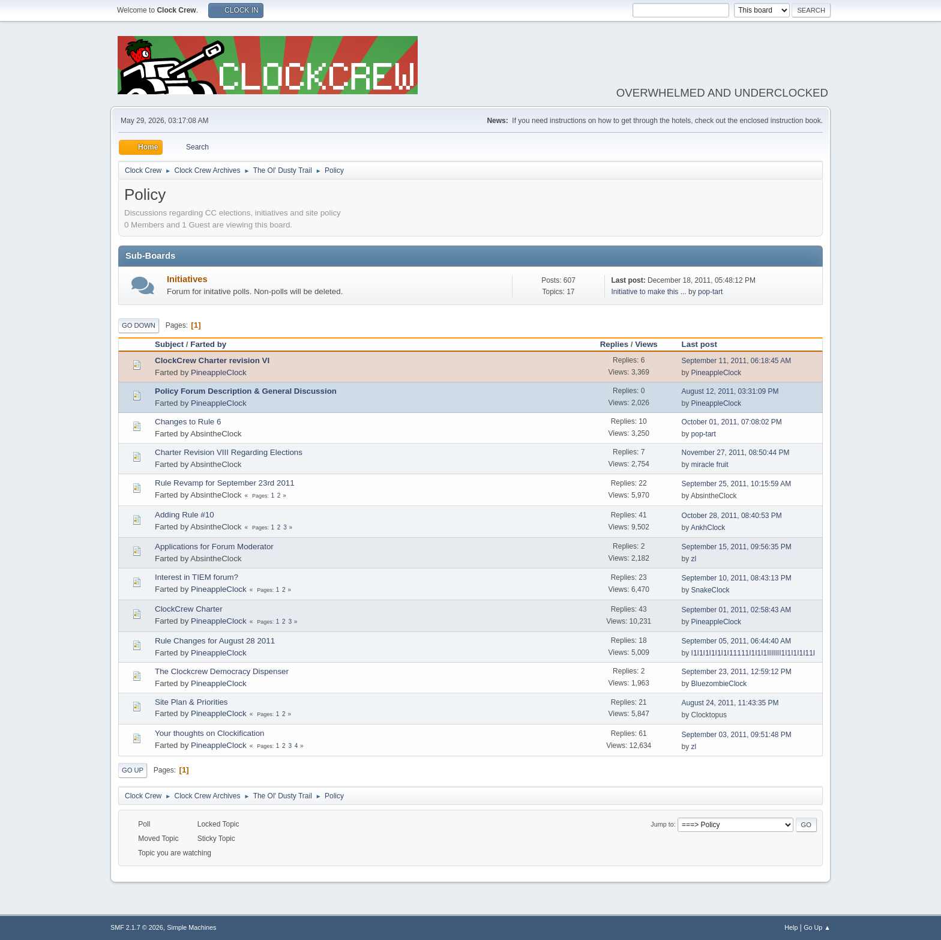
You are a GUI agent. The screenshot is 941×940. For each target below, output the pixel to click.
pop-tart (710, 292)
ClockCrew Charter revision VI (212, 360)
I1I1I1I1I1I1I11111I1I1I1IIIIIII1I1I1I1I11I (753, 653)
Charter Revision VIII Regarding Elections (228, 452)
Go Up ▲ (817, 927)
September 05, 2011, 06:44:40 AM (737, 641)
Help (791, 927)
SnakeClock (710, 590)
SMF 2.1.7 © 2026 (136, 927)
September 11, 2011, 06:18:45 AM (737, 361)
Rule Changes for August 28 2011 (215, 640)
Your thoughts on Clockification (210, 733)
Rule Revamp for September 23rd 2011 (225, 482)
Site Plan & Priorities (191, 702)
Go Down (138, 325)
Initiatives (187, 279)
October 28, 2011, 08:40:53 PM (732, 515)
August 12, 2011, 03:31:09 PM (730, 391)
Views (646, 344)
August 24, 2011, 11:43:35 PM (730, 703)
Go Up (132, 770)
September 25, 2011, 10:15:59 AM (737, 484)
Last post (699, 344)
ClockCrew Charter (189, 608)
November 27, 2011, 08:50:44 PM (736, 452)
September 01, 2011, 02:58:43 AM (737, 610)
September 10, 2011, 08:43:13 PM (737, 578)
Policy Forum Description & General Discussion (246, 391)
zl (694, 559)
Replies (614, 344)
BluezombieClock (719, 683)
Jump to (662, 824)
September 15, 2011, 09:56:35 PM (737, 547)
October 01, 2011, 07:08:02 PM (732, 422)
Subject (169, 344)
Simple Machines (191, 927)
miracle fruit (710, 464)
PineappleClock (219, 372)
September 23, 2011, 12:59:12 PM (737, 671)
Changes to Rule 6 (188, 421)
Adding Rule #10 (184, 514)
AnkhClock (708, 527)
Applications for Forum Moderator (214, 546)
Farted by (213, 344)
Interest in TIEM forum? (196, 577)
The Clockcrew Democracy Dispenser (222, 671)
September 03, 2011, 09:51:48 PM (737, 735)
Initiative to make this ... (648, 292)
